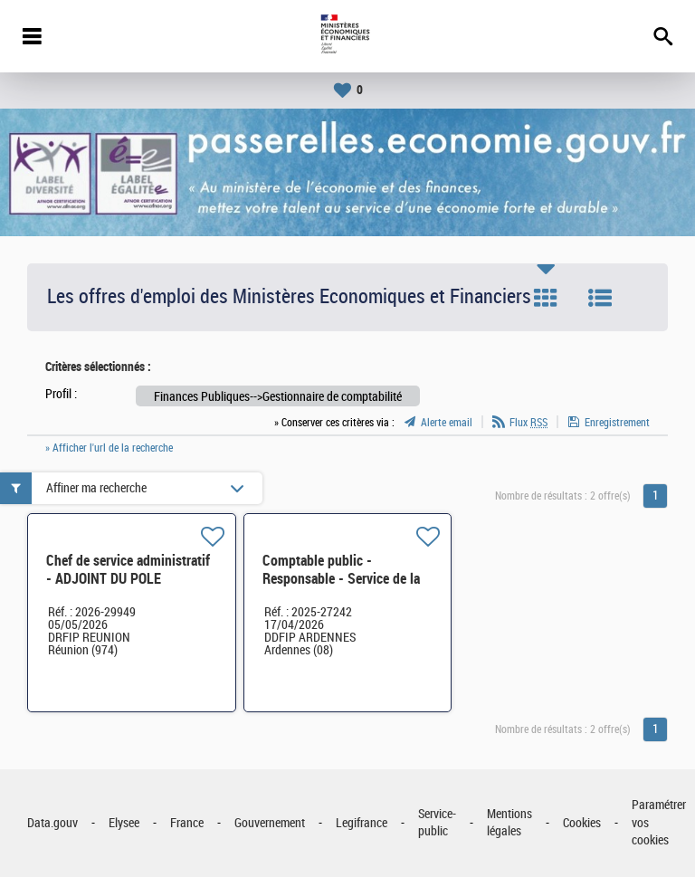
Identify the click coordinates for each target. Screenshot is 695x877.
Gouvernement (269, 823)
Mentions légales (509, 823)
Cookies (582, 823)
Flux (528, 422)
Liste (600, 297)
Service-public (437, 823)
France (187, 823)
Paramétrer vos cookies (659, 822)
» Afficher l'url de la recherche (109, 448)
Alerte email (446, 422)
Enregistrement (617, 422)
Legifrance (361, 823)
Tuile (545, 297)
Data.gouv (52, 823)
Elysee (124, 823)
